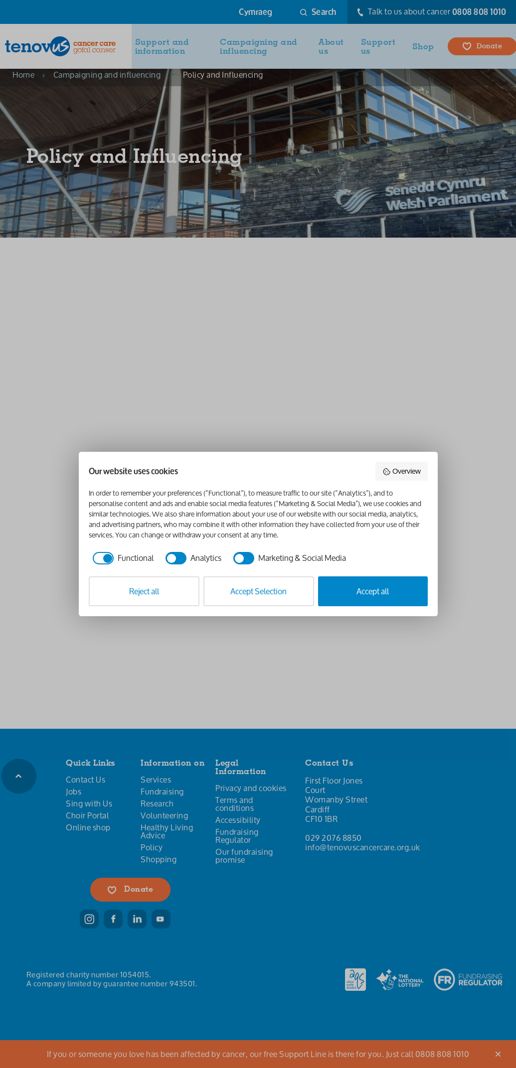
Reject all (144, 591)
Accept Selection (258, 591)
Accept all (372, 591)
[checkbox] (121, 558)
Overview (401, 471)
